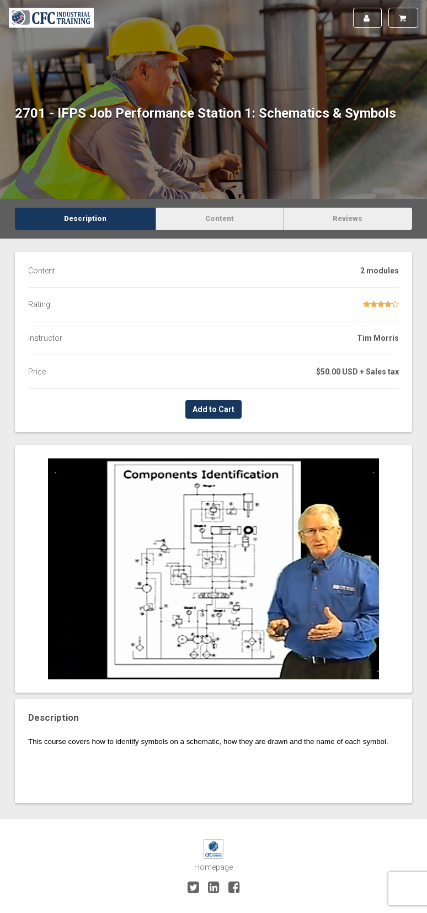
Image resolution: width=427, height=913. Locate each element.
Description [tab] (85, 218)
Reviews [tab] (347, 218)
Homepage (213, 867)
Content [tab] (219, 218)
